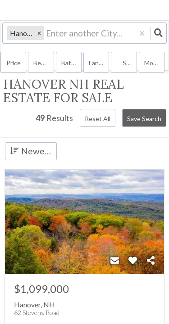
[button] (39, 33)
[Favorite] (132, 261)
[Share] (151, 261)
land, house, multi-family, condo (99, 63)
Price (13, 63)
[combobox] (47, 33)
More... (153, 63)
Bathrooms (71, 63)
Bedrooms (43, 63)
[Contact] (114, 261)
